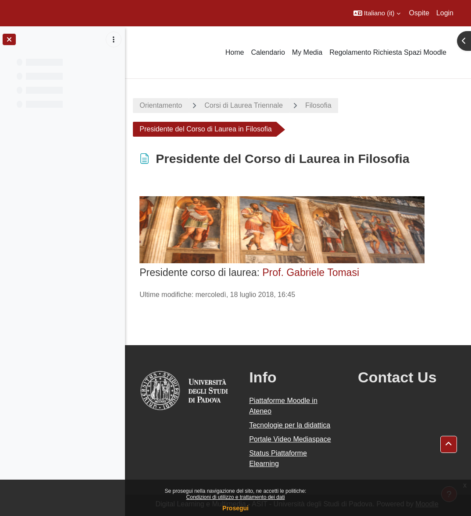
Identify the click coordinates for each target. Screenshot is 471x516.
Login (444, 13)
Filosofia (320, 105)
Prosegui (235, 508)
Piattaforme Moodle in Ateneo (284, 406)
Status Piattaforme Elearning (279, 458)
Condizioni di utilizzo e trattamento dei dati (235, 497)
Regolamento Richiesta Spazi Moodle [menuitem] (387, 52)
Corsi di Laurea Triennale (246, 105)
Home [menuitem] (234, 52)
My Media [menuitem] (307, 52)
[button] (377, 13)
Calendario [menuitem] (268, 52)
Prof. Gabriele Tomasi (312, 272)
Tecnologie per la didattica (291, 425)
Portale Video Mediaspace (291, 439)
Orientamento (163, 105)
